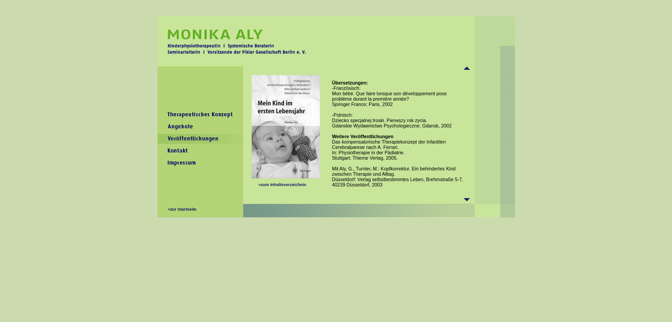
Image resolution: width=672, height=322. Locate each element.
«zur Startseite (182, 209)
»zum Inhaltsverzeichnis (282, 184)
